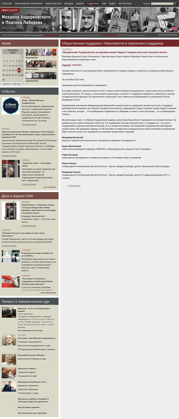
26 (13, 75)
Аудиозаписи (41, 80)
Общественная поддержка (82, 43)
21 (19, 70)
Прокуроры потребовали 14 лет (32, 382)
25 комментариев (29, 124)
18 (10, 70)
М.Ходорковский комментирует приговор (36, 349)
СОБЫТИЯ (7, 4)
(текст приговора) (25, 314)
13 (16, 66)
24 (7, 75)
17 (7, 70)
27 (16, 75)
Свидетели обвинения (28, 389)
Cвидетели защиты (26, 372)
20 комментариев (9, 246)
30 (4, 80)
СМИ (104, 4)
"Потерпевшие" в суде (28, 393)
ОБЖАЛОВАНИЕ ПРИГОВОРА (28, 4)
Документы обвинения (28, 386)
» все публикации (48, 293)
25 (10, 75)
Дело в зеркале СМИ (17, 196)
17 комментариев (29, 184)
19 (13, 70)
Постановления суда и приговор (32, 413)
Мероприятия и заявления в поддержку (133, 43)
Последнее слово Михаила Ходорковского (36, 338)
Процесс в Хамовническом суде (25, 301)
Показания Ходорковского (30, 342)
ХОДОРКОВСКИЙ (53, 4)
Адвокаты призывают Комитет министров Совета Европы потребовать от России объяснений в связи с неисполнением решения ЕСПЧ (28, 134)
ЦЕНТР (10, 10)
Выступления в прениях (29, 407)
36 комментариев (9, 156)
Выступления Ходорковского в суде (34, 345)
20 (16, 70)
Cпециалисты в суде (27, 376)
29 (22, 75)
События (8, 91)
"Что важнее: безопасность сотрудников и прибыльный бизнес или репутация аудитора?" (37, 281)
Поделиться (75, 186)
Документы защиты (27, 368)
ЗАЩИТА (80, 4)
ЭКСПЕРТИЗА (125, 4)
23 (4, 75)
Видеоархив (41, 57)
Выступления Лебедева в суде (32, 359)
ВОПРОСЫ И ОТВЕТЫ (168, 35)
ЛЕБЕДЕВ (68, 4)
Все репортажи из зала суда (30, 330)
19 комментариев (28, 226)
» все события (49, 187)
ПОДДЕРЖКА (93, 4)
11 (10, 66)
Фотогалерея (41, 68)
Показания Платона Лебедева (31, 355)
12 (13, 66)
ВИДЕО (112, 4)
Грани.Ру (66, 65)
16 (4, 70)
